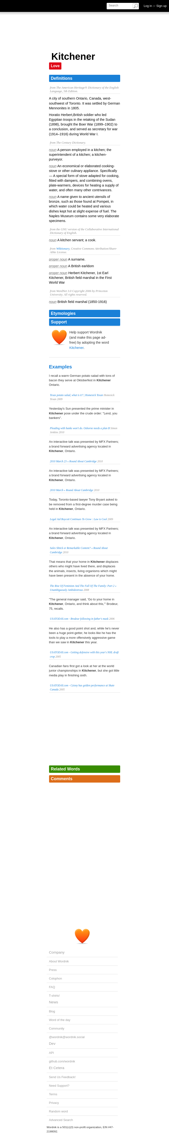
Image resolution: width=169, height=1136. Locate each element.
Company (57, 952)
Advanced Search (61, 1120)
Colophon (55, 978)
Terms (53, 1094)
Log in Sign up (155, 6)
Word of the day (59, 1020)
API (51, 1053)
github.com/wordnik (62, 1061)
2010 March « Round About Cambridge (71, 490)
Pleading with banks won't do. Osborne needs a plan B (80, 428)
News (53, 1002)
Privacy (54, 1103)
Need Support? (59, 1085)
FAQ (52, 987)
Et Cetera (56, 1068)
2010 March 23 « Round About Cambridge (73, 461)
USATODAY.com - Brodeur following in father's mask (79, 618)
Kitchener (76, 348)
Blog (52, 1011)
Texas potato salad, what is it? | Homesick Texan (76, 395)
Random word (58, 1111)
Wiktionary (62, 248)
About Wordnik (59, 961)
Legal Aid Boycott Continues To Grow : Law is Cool (78, 519)
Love (55, 66)
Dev (52, 1043)
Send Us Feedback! (62, 1077)
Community (56, 1028)
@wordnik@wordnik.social (67, 1037)
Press (53, 970)
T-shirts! (54, 995)
